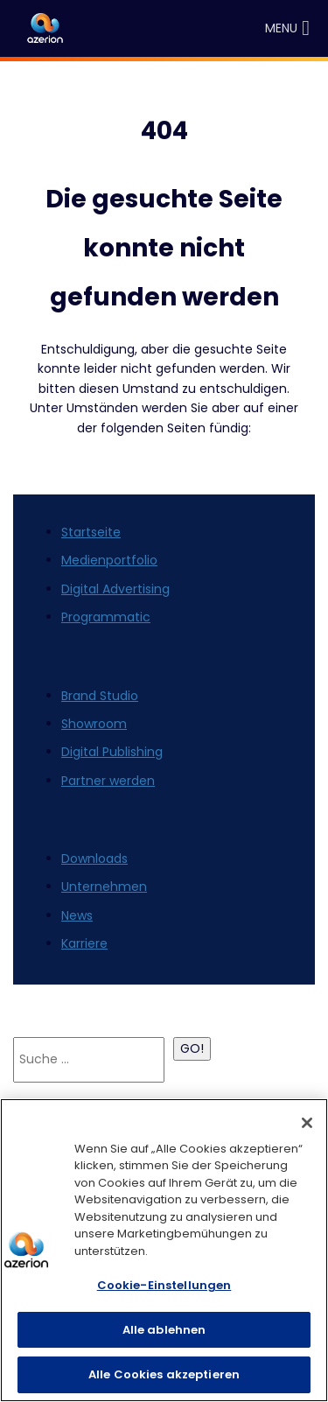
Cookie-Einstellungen (164, 1285)
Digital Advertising (115, 589)
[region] (164, 1250)
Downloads (94, 858)
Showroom (94, 724)
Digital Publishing (112, 752)
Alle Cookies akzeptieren (164, 1374)
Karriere (84, 943)
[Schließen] (307, 1123)
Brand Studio (99, 696)
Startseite (91, 532)
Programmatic (105, 617)
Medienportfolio (109, 560)
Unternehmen (104, 886)
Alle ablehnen (164, 1329)
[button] (281, 28)
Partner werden (108, 780)
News (77, 915)
